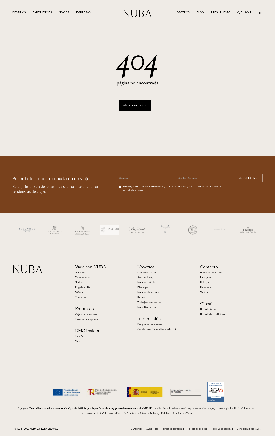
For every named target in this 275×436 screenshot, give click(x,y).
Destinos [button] (19, 12)
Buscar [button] (244, 12)
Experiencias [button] (42, 12)
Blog (200, 12)
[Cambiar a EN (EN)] (259, 12)
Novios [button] (64, 12)
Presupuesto (221, 12)
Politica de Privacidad (152, 186)
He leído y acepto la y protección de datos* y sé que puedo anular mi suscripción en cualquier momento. (173, 188)
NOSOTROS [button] (182, 12)
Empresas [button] (83, 12)
